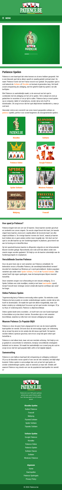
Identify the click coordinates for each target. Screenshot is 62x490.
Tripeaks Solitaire (31, 426)
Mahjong (16, 212)
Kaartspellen (31, 472)
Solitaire (17, 84)
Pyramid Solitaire (48, 272)
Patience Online (16, 163)
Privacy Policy (31, 479)
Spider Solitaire (16, 188)
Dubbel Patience (31, 409)
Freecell (46, 212)
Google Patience (45, 163)
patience (5, 113)
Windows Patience (46, 188)
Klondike (25, 84)
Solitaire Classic (31, 451)
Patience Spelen (31, 447)
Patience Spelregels (31, 475)
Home (31, 469)
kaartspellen (47, 283)
